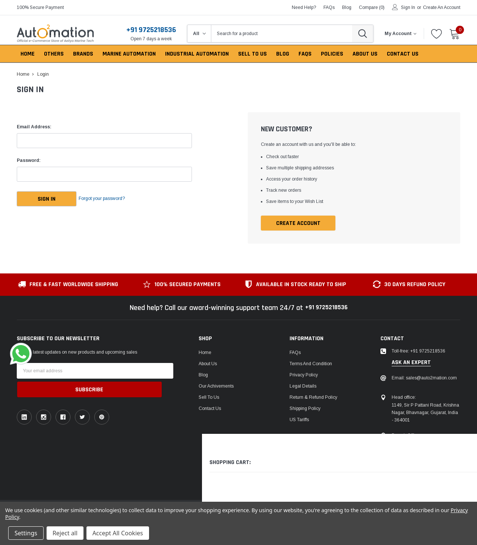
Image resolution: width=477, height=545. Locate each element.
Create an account (441, 7)
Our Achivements (216, 386)
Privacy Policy (304, 375)
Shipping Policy (305, 409)
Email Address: (34, 126)
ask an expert (411, 363)
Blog (203, 375)
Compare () (372, 7)
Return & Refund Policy (313, 398)
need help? (304, 7)
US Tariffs (299, 420)
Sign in (408, 7)
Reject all (65, 533)
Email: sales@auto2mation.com (424, 378)
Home (205, 353)
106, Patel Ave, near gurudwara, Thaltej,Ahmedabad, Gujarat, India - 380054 (424, 451)
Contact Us (210, 409)
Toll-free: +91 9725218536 (418, 351)
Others (54, 54)
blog (346, 7)
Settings (26, 533)
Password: (29, 160)
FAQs (329, 7)
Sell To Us (209, 398)
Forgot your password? (112, 198)
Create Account (298, 224)
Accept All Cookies (117, 533)
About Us (208, 364)
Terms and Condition (311, 364)
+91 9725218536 (151, 30)
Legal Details (303, 386)
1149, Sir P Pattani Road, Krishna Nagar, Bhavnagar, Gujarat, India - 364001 (425, 413)
